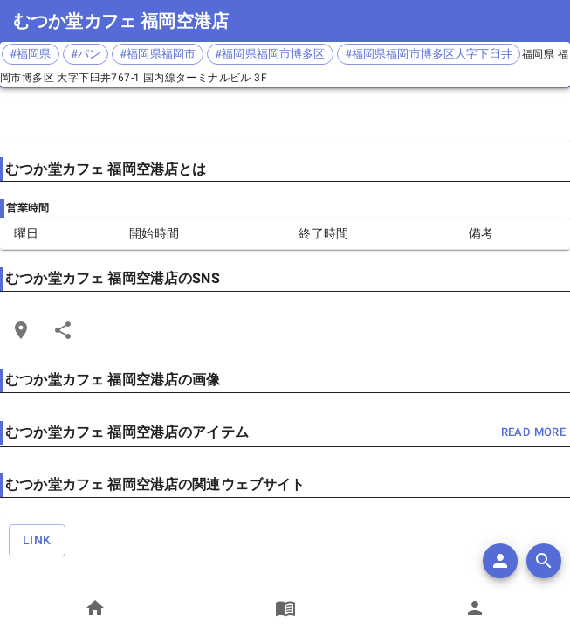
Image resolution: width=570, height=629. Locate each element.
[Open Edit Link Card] (21, 330)
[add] (500, 560)
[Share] (63, 330)
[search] (543, 560)
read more (533, 432)
